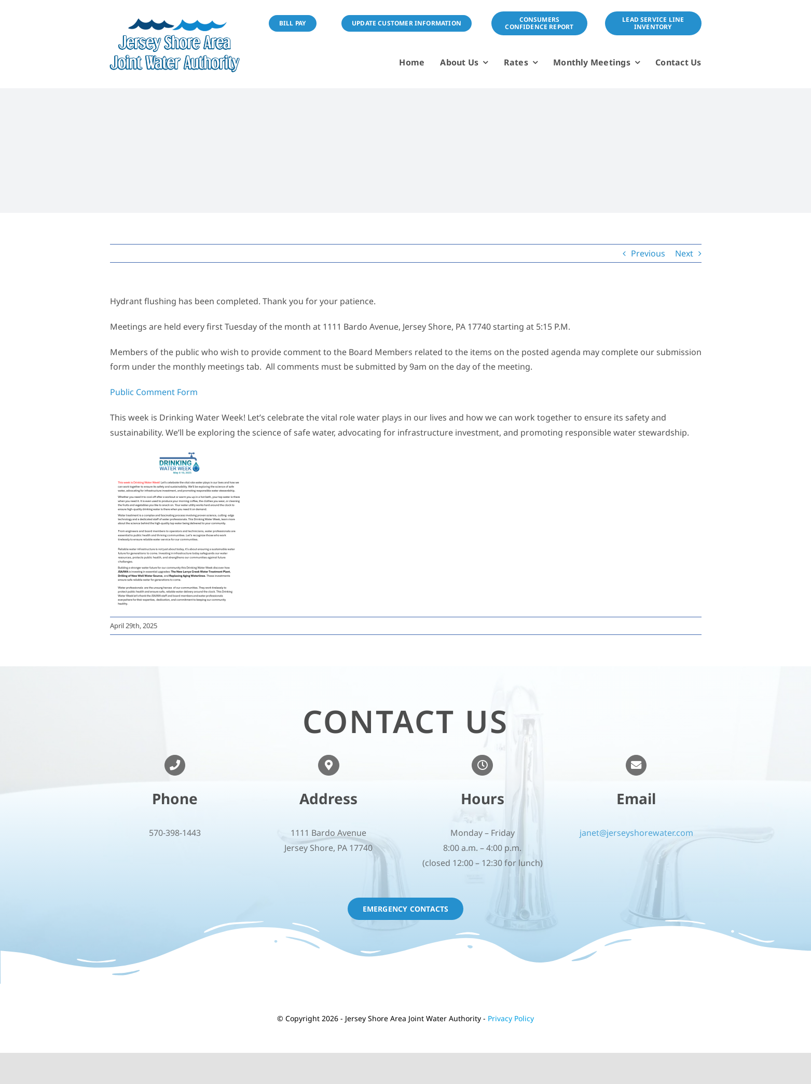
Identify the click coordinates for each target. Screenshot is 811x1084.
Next (684, 253)
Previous (648, 253)
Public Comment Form (155, 392)
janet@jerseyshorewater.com (636, 836)
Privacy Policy (511, 1018)
